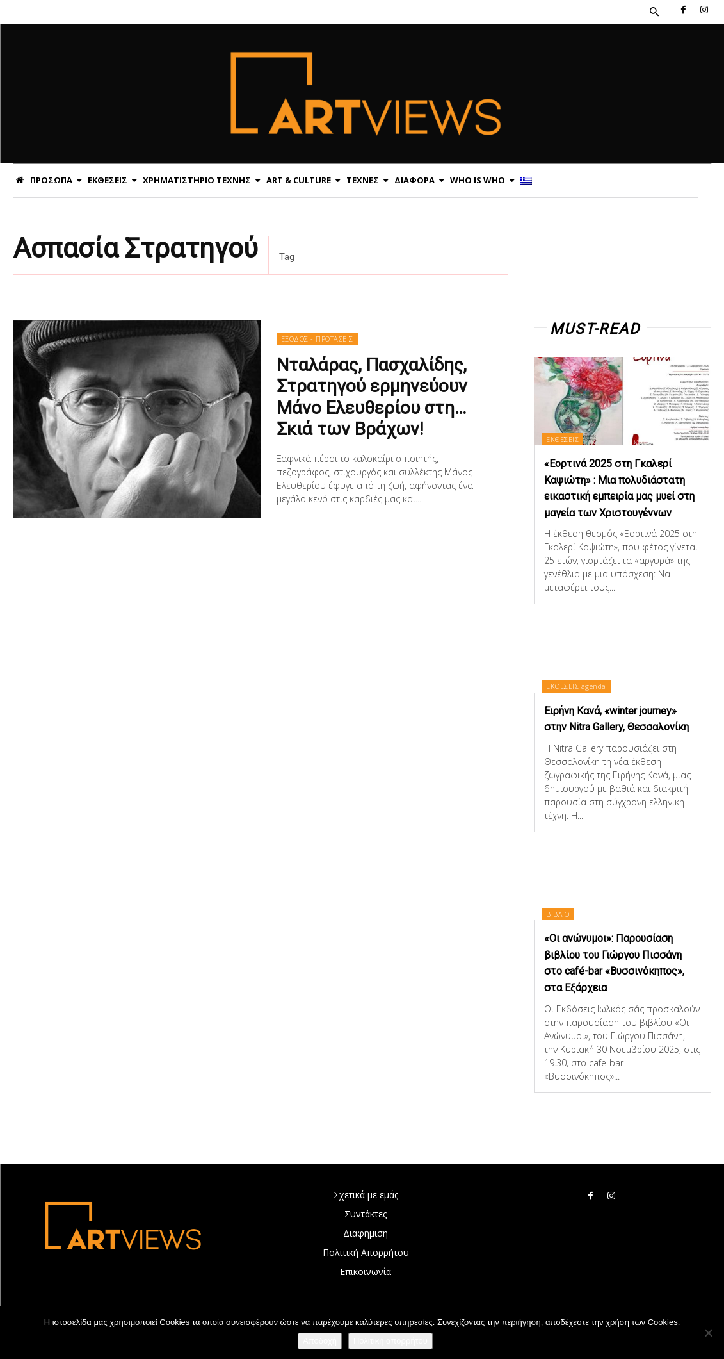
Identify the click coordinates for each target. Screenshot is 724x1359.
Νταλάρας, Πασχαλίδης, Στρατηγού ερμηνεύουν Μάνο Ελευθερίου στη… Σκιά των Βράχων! (369, 395)
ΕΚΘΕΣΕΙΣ (565, 438)
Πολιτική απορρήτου (390, 1341)
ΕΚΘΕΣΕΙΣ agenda (579, 700)
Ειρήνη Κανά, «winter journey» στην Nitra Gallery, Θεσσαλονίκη (619, 741)
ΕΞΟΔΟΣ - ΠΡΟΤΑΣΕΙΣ (316, 340)
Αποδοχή (320, 1341)
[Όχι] (708, 1332)
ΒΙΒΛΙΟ (560, 944)
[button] (654, 12)
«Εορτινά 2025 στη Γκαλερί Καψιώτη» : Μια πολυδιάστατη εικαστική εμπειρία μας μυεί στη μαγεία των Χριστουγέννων (621, 495)
